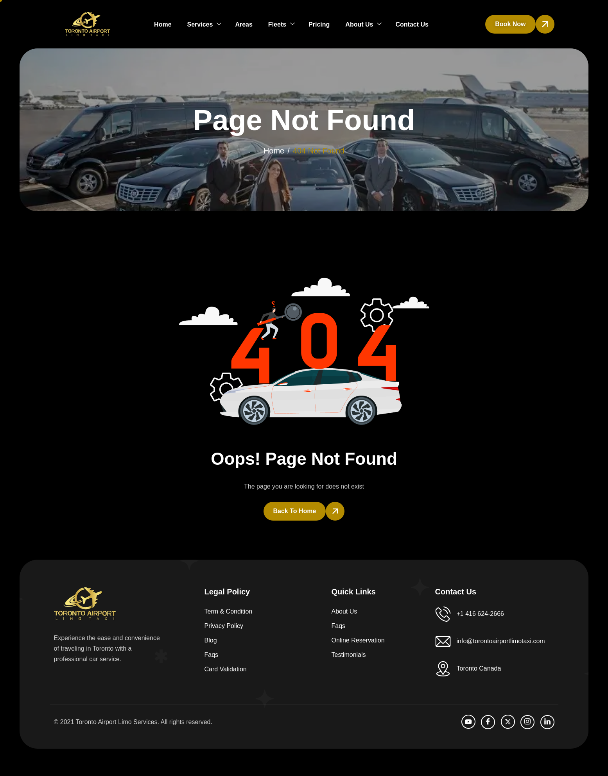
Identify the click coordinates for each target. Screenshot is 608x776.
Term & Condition (228, 611)
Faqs (211, 654)
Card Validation (225, 669)
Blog (210, 640)
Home (162, 24)
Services (204, 24)
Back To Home (294, 511)
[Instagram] (527, 722)
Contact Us (411, 24)
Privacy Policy (224, 626)
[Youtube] (468, 722)
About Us (363, 24)
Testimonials (349, 654)
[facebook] (488, 722)
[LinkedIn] (547, 722)
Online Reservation (358, 640)
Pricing (319, 24)
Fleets (281, 24)
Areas (243, 24)
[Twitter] (508, 722)
